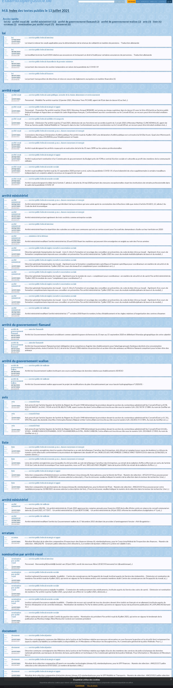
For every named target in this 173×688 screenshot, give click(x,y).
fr (168, 1)
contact (162, 1)
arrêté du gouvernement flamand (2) (78, 21)
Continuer (80, 685)
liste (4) (157, 21)
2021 (65, 11)
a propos (145, 1)
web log (153, 1)
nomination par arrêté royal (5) (36, 24)
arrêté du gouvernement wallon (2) (121, 21)
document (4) (63, 24)
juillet (57, 11)
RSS (138, 1)
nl (170, 1)
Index (13, 11)
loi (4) (7, 21)
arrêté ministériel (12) (43, 21)
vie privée (131, 1)
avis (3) (147, 21)
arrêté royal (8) (20, 21)
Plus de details (92, 686)
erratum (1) (10, 24)
